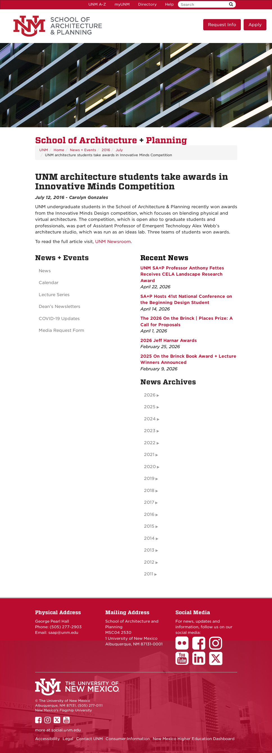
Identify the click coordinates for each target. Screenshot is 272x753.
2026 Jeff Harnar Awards (168, 340)
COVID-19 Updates (59, 318)
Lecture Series (54, 294)
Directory (147, 4)
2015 (149, 526)
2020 (150, 466)
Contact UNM (89, 738)
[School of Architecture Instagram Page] (217, 647)
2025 (150, 406)
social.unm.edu (66, 730)
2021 (149, 454)
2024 (150, 418)
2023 (150, 430)
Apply (255, 24)
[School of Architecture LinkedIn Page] (200, 662)
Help (169, 4)
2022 (150, 442)
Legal (68, 738)
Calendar (48, 282)
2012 (149, 562)
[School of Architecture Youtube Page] (183, 662)
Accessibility (47, 738)
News (45, 270)
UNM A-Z (97, 4)
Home (59, 150)
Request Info (222, 24)
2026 (150, 395)
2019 (149, 478)
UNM (43, 150)
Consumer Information (128, 738)
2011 (148, 574)
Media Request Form (61, 330)
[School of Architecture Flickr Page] (183, 647)
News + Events (83, 150)
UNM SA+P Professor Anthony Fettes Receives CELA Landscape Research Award (182, 274)
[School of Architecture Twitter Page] (217, 662)
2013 (149, 550)
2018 (149, 490)
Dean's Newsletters (59, 306)
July (119, 150)
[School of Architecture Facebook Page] (200, 647)
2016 (106, 150)
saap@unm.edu (63, 632)
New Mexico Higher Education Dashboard (193, 738)
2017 (149, 502)
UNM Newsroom (113, 241)
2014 (149, 538)
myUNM (122, 4)
